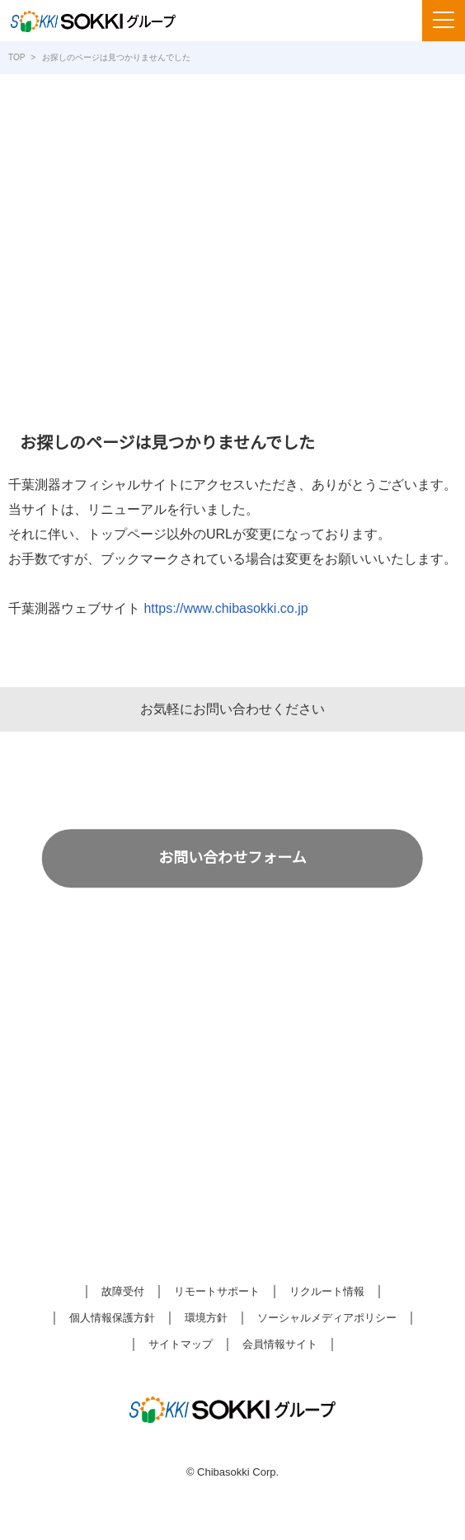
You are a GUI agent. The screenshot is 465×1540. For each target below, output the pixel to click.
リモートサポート (217, 1292)
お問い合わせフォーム (233, 858)
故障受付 (122, 1292)
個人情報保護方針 (112, 1318)
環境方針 (206, 1318)
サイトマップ (180, 1345)
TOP (16, 57)
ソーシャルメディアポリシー (326, 1318)
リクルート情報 (326, 1292)
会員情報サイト (279, 1345)
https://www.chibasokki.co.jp (233, 609)
